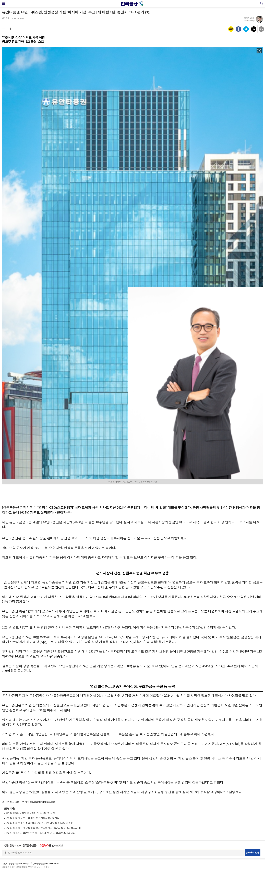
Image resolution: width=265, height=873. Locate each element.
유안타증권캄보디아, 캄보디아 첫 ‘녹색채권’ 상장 (30, 813)
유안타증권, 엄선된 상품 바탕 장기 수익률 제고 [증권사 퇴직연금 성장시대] (43, 828)
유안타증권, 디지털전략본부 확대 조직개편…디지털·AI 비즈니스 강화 (40, 833)
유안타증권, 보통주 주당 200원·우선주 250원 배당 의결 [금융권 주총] (39, 823)
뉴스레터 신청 (253, 852)
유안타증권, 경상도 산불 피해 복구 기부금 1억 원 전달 (32, 818)
